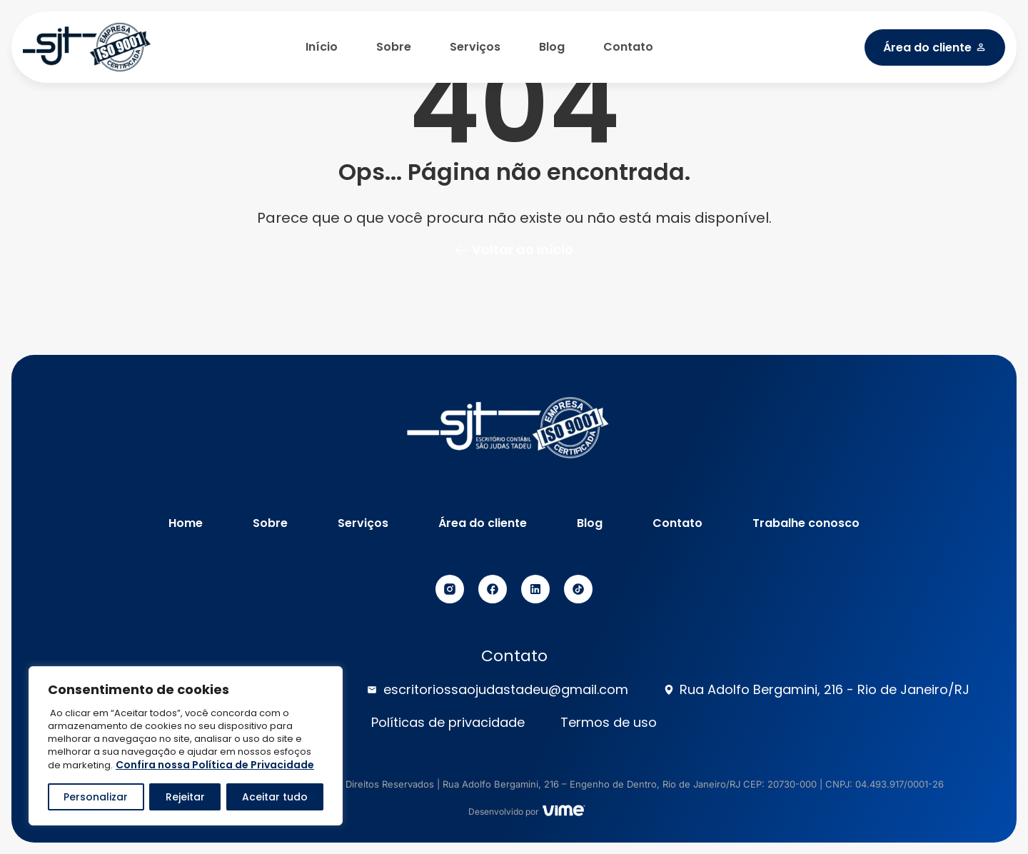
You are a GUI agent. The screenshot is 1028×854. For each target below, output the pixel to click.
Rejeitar (184, 797)
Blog (552, 47)
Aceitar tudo (275, 797)
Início (322, 47)
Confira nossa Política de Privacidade (215, 765)
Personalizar (96, 797)
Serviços (475, 47)
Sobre (393, 47)
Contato (628, 47)
